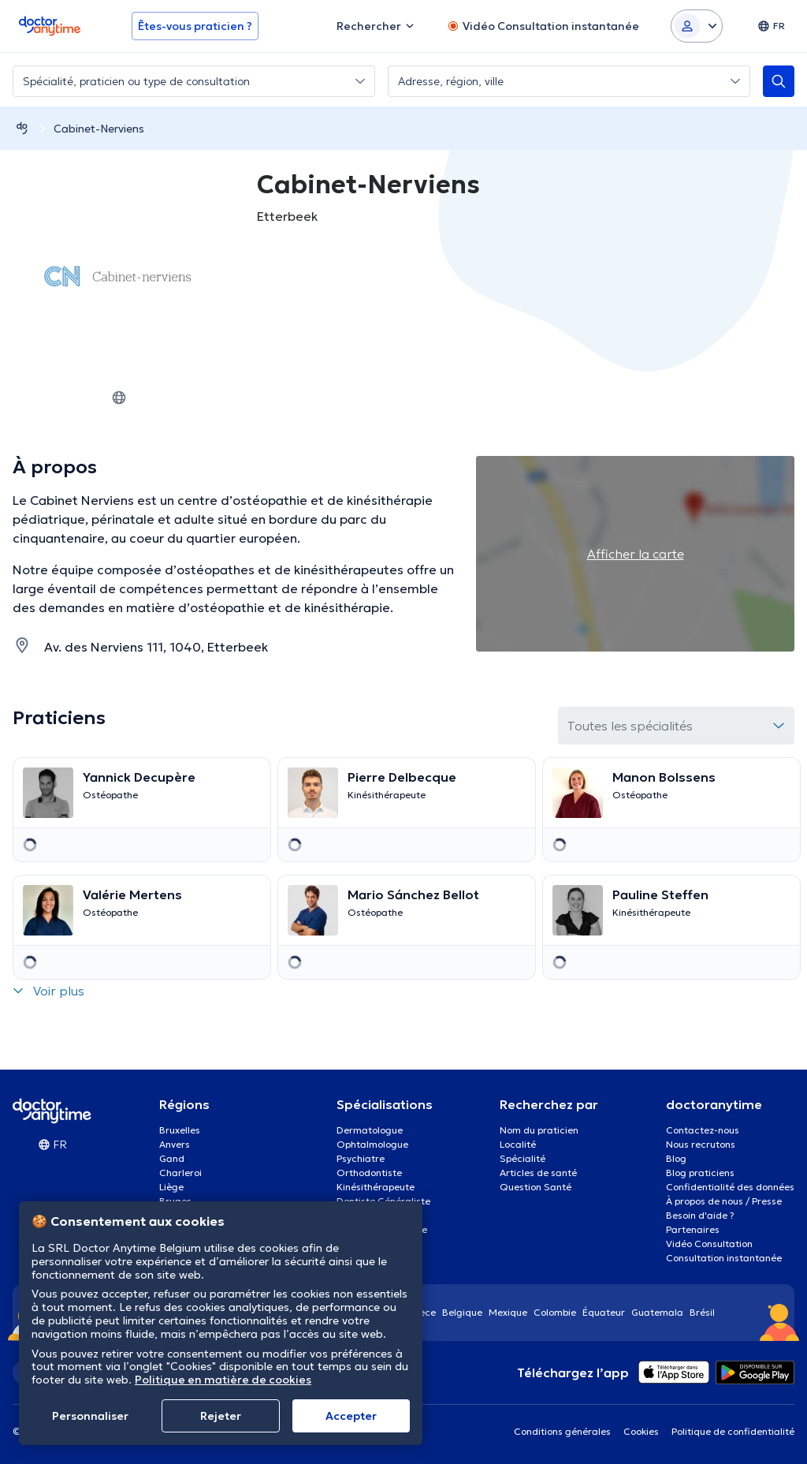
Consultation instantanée (724, 1258)
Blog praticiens (700, 1172)
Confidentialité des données (730, 1187)
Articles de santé (538, 1172)
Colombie (555, 1312)
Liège (171, 1187)
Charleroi (180, 1172)
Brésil (702, 1312)
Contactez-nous (702, 1130)
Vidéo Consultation (709, 1243)
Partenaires (693, 1229)
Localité (518, 1144)
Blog (676, 1158)
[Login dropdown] (697, 26)
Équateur (603, 1312)
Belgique (462, 1312)
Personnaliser (90, 1416)
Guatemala (657, 1312)
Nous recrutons (700, 1144)
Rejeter (220, 1416)
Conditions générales (562, 1431)
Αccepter (351, 1416)
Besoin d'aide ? (700, 1215)
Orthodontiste (369, 1172)
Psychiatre (361, 1158)
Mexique (508, 1312)
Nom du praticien (539, 1130)
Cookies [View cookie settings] (641, 1431)
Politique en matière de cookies (223, 1379)
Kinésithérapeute (376, 1187)
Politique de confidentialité (732, 1431)
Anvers (174, 1144)
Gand (171, 1158)
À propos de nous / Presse (724, 1201)
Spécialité (522, 1158)
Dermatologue (370, 1130)
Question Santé (535, 1187)
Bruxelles (179, 1130)
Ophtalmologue (372, 1144)
